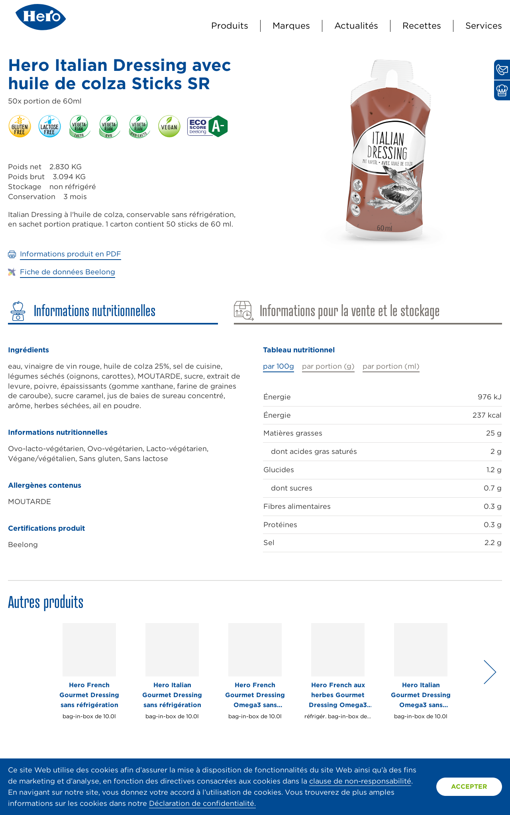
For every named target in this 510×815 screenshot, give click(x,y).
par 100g (278, 366)
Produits (229, 25)
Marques (291, 25)
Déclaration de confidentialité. (202, 803)
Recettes (421, 25)
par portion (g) (328, 366)
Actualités (356, 25)
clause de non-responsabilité (360, 781)
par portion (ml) (391, 366)
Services (483, 25)
